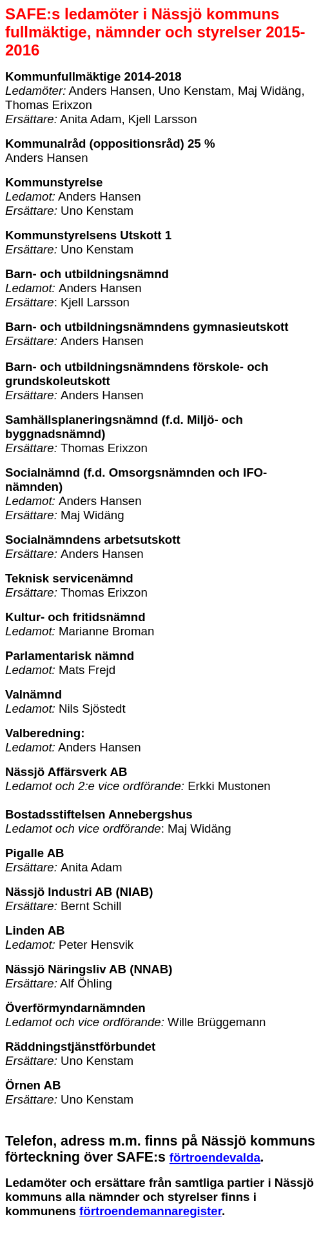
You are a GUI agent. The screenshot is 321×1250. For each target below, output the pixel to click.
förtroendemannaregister (150, 1211)
